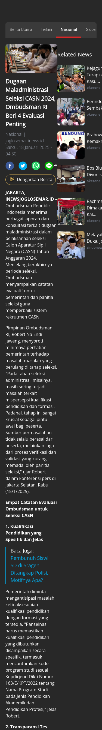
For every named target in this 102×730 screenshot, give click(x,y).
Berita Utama (21, 29)
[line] (49, 165)
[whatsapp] (36, 165)
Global (91, 29)
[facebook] (9, 165)
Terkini (46, 29)
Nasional (69, 29)
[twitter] (22, 165)
